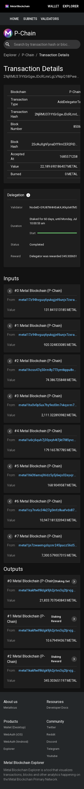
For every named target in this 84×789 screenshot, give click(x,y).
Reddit (51, 734)
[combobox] (42, 44)
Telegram (53, 748)
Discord (52, 741)
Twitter (51, 727)
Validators (50, 19)
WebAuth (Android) (16, 741)
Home (14, 19)
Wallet (53, 6)
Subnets (30, 19)
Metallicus (10, 707)
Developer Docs (57, 707)
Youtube (52, 756)
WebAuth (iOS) (13, 734)
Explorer (70, 6)
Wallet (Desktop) (15, 727)
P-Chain (28, 55)
